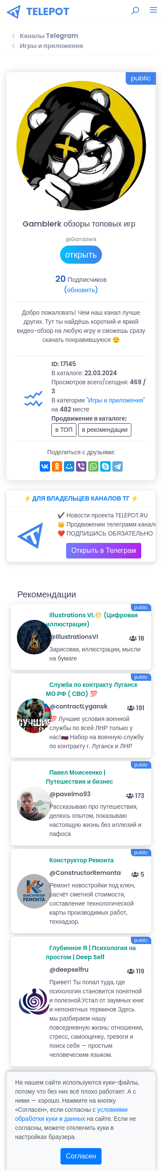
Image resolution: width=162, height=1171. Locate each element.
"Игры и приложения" (115, 400)
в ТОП (64, 429)
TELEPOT (48, 11)
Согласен (81, 1156)
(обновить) (81, 289)
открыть (81, 255)
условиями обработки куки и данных (71, 1114)
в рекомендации (105, 429)
